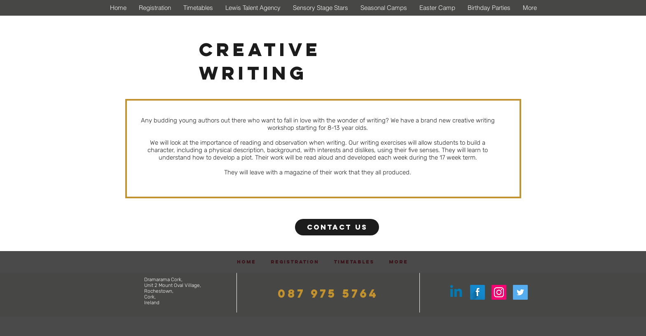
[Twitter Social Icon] (520, 292)
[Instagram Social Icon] (499, 292)
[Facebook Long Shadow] (477, 292)
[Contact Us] (337, 227)
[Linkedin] (456, 292)
